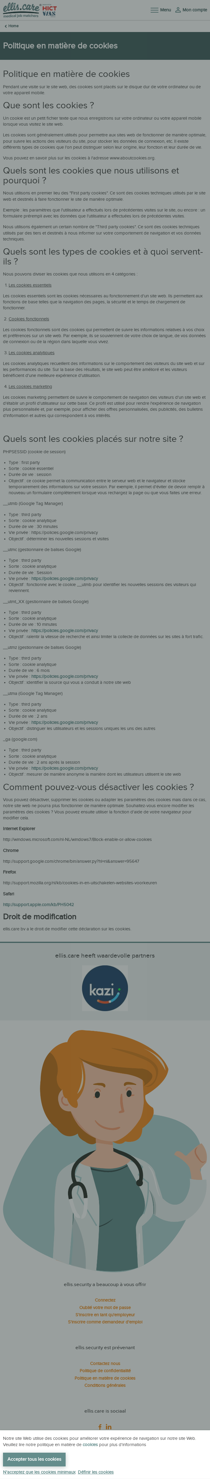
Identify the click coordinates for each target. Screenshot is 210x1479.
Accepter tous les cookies (34, 1459)
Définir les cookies (96, 1472)
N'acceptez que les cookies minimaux (39, 1472)
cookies (90, 1444)
